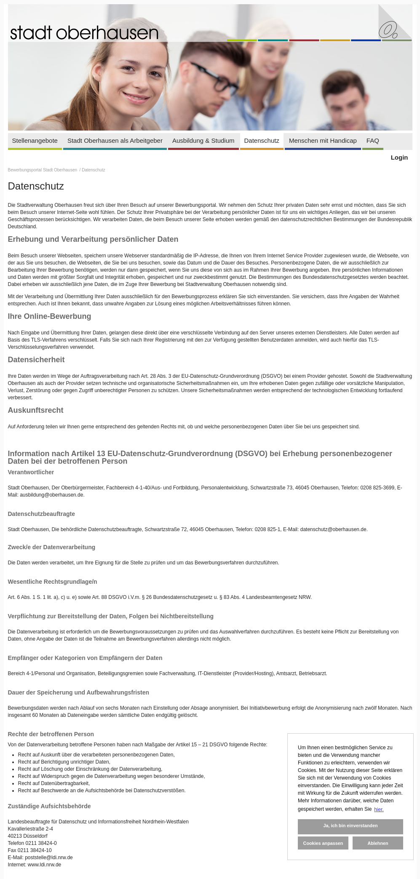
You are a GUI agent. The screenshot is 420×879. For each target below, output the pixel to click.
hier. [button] (379, 809)
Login (399, 157)
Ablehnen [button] (377, 843)
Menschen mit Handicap (323, 140)
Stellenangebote (35, 140)
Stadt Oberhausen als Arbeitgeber (115, 140)
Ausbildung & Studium (203, 140)
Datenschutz (261, 140)
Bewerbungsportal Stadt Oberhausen (43, 170)
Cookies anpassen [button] (323, 843)
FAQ (372, 140)
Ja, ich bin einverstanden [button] (350, 825)
